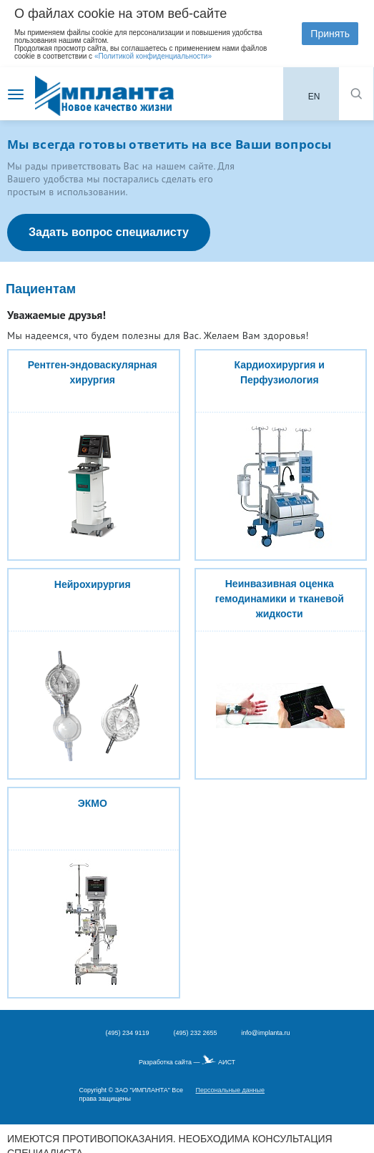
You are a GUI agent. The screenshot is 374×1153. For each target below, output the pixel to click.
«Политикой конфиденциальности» (153, 56)
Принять (330, 33)
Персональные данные (230, 1090)
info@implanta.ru (265, 1032)
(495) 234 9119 (127, 1032)
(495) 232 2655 (195, 1032)
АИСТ (226, 1062)
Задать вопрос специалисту (109, 232)
